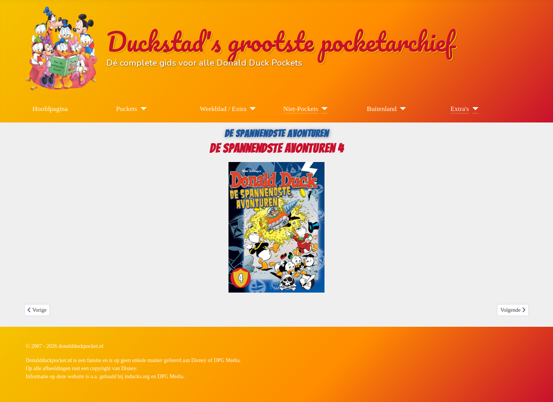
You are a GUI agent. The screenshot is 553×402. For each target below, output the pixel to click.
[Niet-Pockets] (323, 109)
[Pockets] (142, 109)
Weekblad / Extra (223, 108)
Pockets (126, 108)
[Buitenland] (401, 109)
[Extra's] (473, 109)
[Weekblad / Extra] (251, 109)
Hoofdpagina (50, 108)
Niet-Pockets (300, 108)
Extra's (459, 108)
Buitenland (381, 108)
